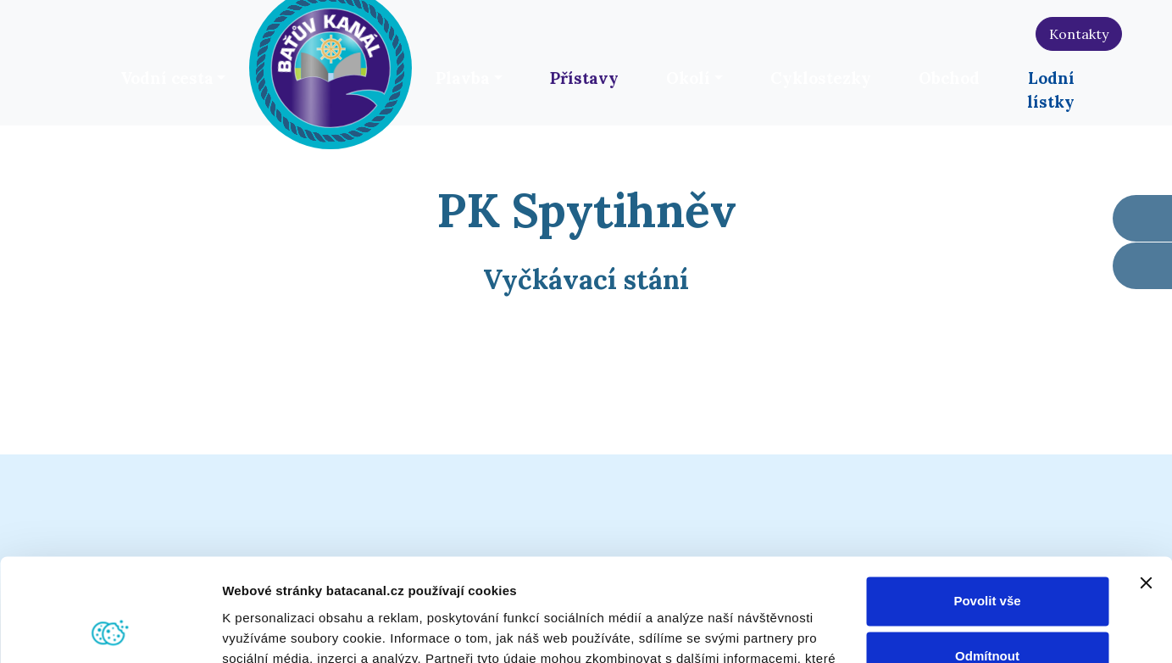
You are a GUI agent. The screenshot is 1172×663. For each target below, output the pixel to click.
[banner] (330, 65)
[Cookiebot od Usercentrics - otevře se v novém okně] (110, 630)
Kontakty (1078, 33)
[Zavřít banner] (1146, 487)
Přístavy (584, 78)
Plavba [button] (463, 78)
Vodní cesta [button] (167, 78)
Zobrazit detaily (269, 629)
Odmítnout (987, 560)
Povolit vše (986, 505)
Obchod (949, 78)
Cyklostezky (820, 78)
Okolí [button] (688, 78)
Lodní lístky (1051, 90)
